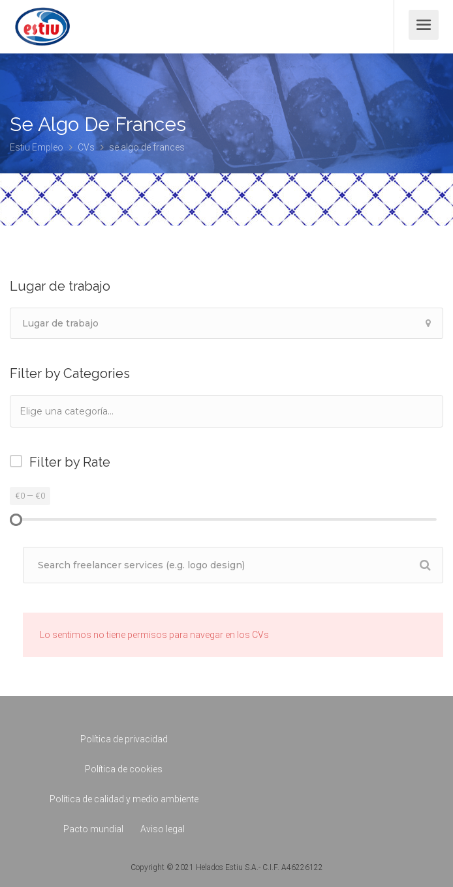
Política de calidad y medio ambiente (124, 799)
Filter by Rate (69, 462)
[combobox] (226, 411)
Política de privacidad (124, 739)
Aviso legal (162, 829)
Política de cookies (124, 769)
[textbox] (84, 411)
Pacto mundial (93, 829)
